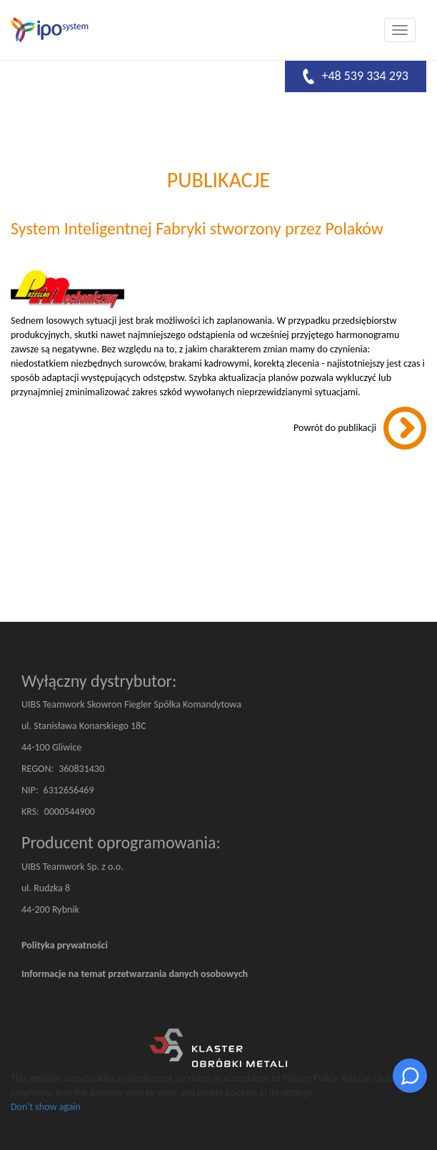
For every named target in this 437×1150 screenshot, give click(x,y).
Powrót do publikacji (334, 428)
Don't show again (46, 1107)
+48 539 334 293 (355, 76)
